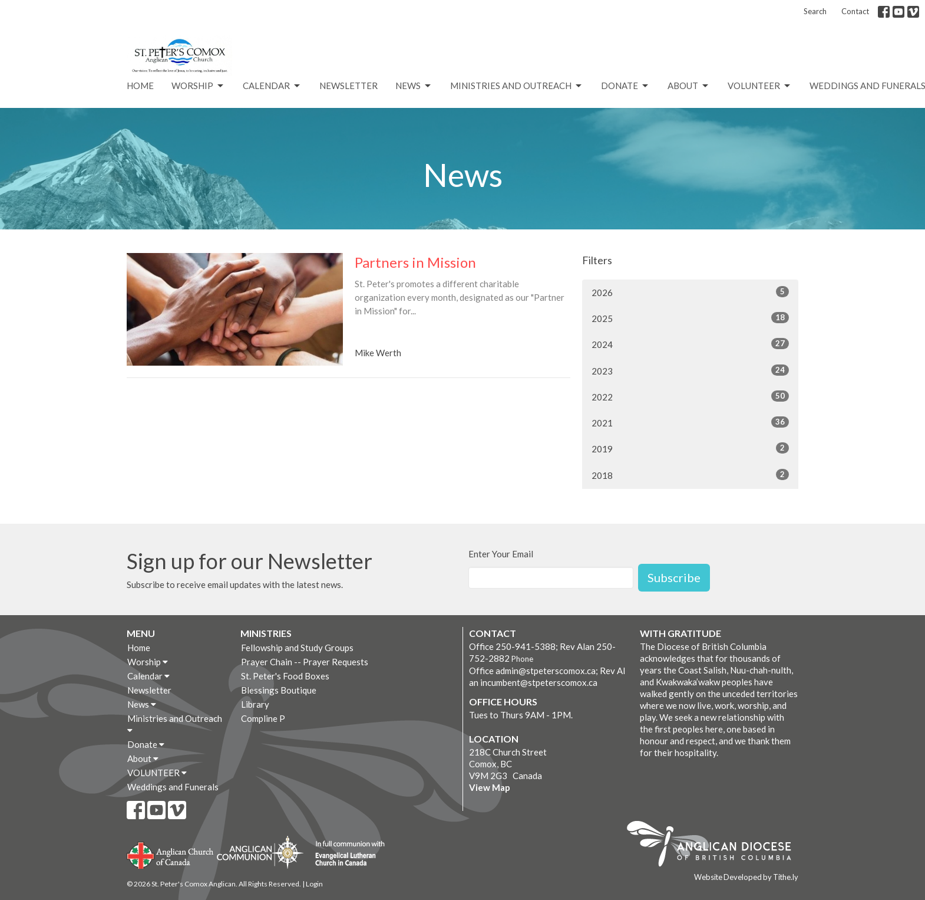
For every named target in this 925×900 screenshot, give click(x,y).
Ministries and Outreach (516, 86)
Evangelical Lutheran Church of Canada (345, 854)
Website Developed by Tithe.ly (746, 877)
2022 (690, 396)
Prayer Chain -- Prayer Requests (304, 661)
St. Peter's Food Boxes (285, 676)
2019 (690, 448)
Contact (855, 11)
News (413, 86)
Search (815, 11)
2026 (690, 292)
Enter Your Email (500, 553)
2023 (690, 370)
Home (140, 85)
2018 (690, 475)
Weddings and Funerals (173, 786)
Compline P (263, 718)
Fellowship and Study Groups (297, 647)
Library (255, 704)
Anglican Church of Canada (170, 854)
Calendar (272, 86)
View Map (489, 787)
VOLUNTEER (760, 86)
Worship (198, 86)
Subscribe (674, 577)
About (689, 86)
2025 (690, 318)
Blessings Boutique (278, 690)
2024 (690, 344)
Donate (625, 86)
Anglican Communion (260, 852)
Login (314, 883)
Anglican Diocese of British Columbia (715, 845)
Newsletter (348, 85)
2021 (690, 422)
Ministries (266, 633)
